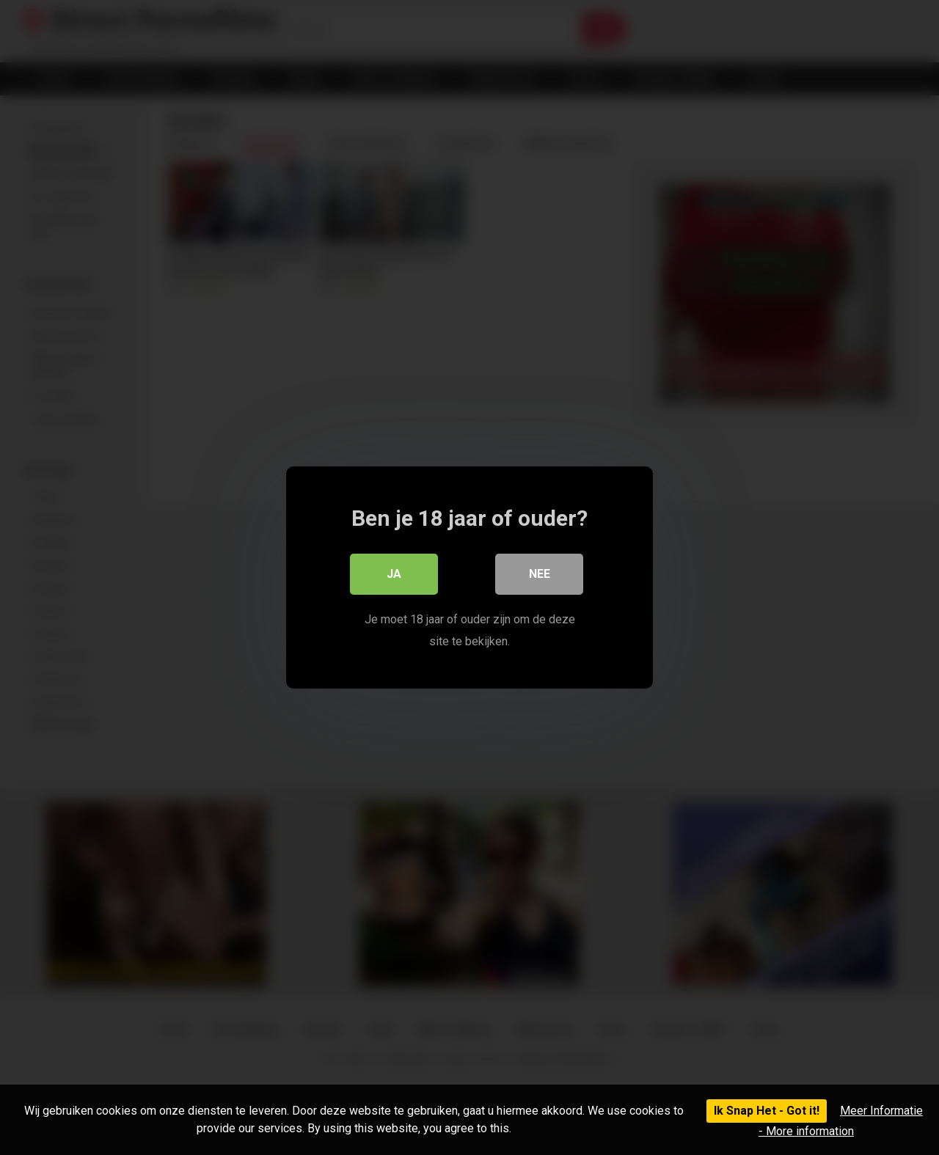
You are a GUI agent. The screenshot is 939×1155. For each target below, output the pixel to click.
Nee (539, 574)
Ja (394, 574)
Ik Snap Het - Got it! (766, 1111)
